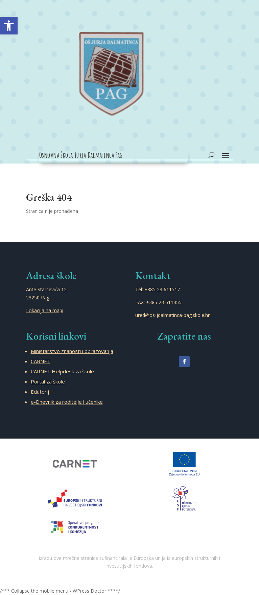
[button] (9, 25)
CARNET (40, 361)
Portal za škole (48, 381)
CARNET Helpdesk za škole (62, 371)
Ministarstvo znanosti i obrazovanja (72, 351)
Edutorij (40, 391)
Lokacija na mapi (44, 310)
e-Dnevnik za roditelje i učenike (67, 401)
